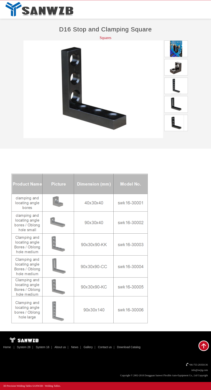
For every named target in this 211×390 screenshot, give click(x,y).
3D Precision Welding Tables (17, 385)
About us (60, 347)
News (74, 347)
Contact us (105, 347)
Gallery (88, 347)
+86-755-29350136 (198, 364)
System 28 (23, 347)
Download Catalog (128, 347)
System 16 (42, 347)
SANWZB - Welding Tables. (46, 385)
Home (7, 347)
